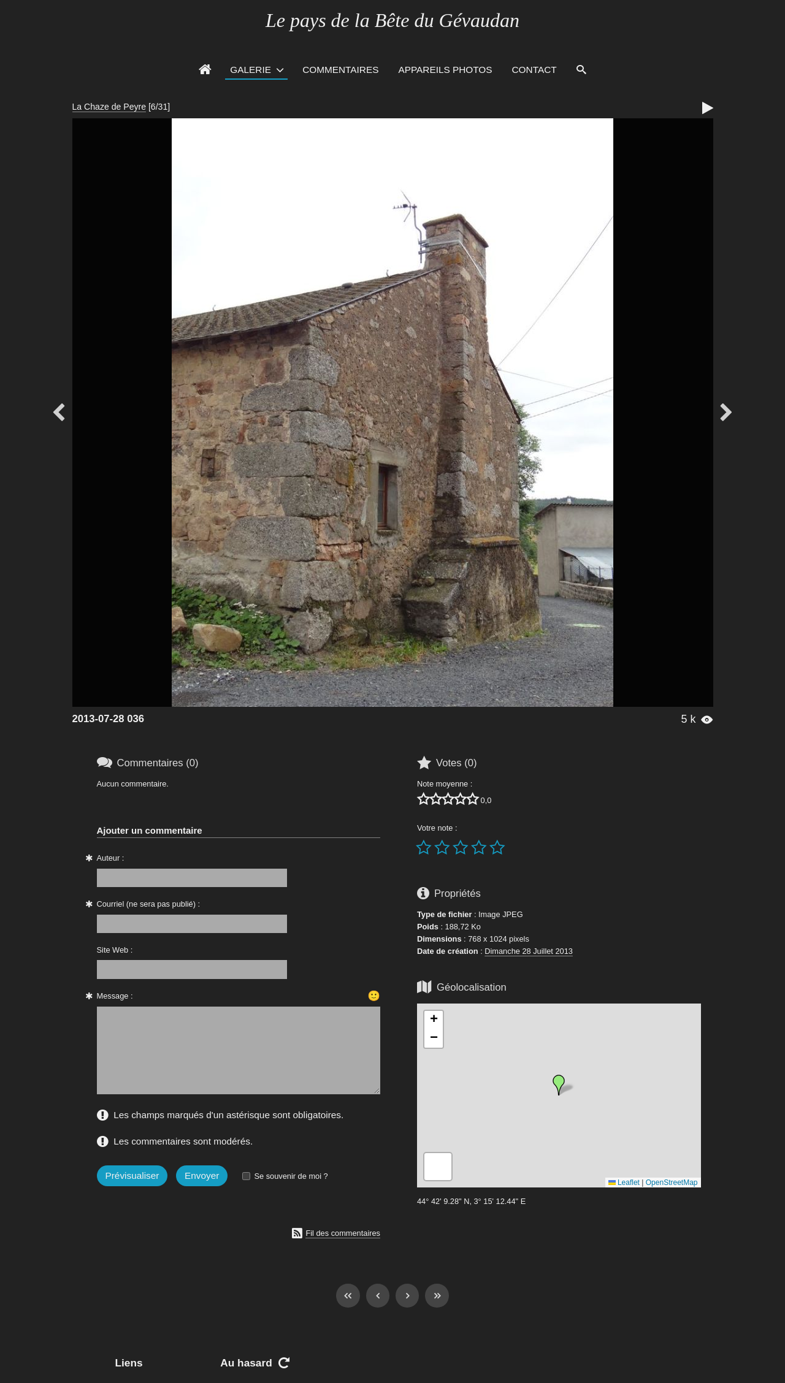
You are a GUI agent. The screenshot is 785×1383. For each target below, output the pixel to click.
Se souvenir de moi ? (290, 1176)
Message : (115, 995)
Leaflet (624, 1182)
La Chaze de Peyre (109, 107)
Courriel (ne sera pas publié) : (149, 904)
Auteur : (110, 858)
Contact (534, 69)
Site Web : (115, 949)
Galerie (250, 69)
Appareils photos (445, 69)
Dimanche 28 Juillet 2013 (528, 951)
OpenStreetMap (672, 1182)
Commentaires (340, 69)
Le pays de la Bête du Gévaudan (392, 20)
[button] (559, 1085)
